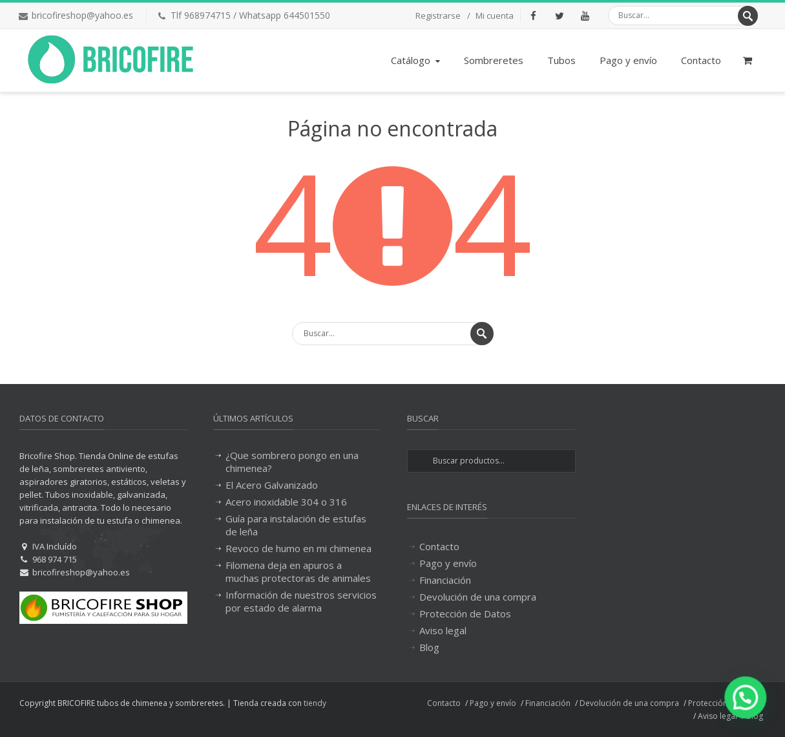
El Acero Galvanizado (271, 484)
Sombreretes (493, 60)
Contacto (701, 60)
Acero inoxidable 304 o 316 (286, 501)
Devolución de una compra (477, 596)
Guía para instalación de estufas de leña (295, 525)
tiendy (315, 703)
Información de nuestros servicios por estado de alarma (301, 601)
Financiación (445, 579)
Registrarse (438, 15)
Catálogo (417, 60)
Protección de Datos (465, 613)
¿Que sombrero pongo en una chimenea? (292, 462)
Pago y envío (628, 60)
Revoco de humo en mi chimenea (298, 548)
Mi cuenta (495, 15)
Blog (429, 647)
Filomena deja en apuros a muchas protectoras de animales (298, 571)
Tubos (561, 60)
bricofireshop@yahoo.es (82, 15)
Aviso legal (442, 630)
